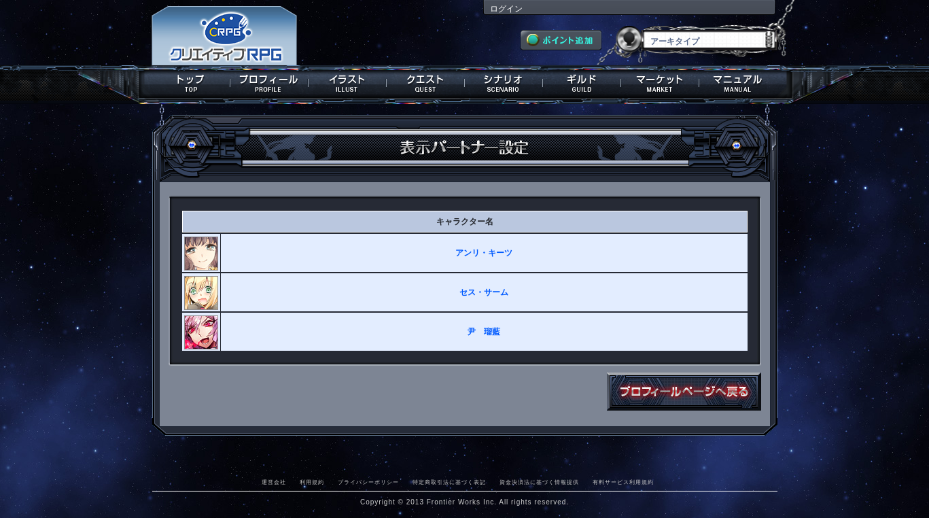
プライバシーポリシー (368, 482)
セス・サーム (483, 292)
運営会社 (274, 482)
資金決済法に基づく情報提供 (539, 482)
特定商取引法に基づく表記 (449, 482)
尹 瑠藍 (484, 331)
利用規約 (312, 482)
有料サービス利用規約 (623, 482)
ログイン (506, 9)
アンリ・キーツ (483, 253)
